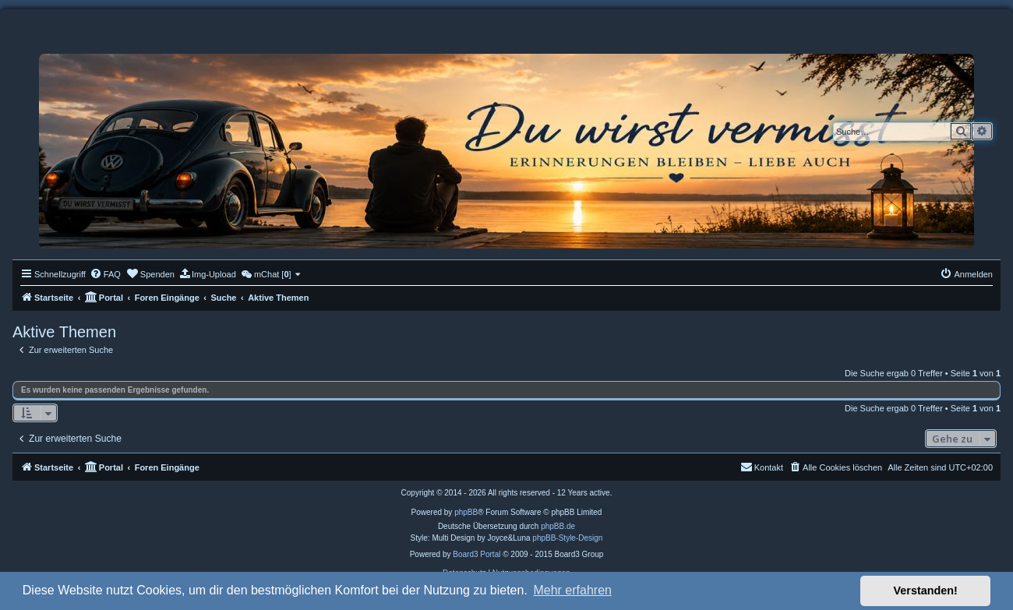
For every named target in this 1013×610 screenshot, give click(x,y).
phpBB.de (558, 526)
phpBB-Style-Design (567, 538)
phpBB (466, 512)
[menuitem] (105, 274)
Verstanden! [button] (926, 590)
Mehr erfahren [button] (572, 590)
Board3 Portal (476, 554)
